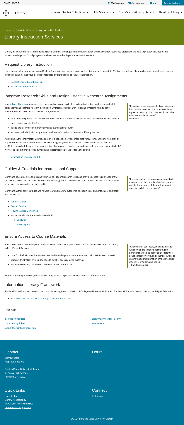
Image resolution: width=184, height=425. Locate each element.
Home (8, 30)
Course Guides (18, 206)
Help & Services (23, 30)
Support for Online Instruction (20, 327)
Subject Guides (18, 201)
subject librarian (18, 104)
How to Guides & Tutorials (24, 210)
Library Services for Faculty (106, 318)
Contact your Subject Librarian (27, 81)
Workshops (98, 323)
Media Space (23, 224)
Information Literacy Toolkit (25, 156)
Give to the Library (173, 3)
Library (20, 13)
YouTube (21, 219)
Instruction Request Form (24, 86)
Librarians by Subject (16, 323)
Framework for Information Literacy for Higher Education (41, 298)
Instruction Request (15, 318)
